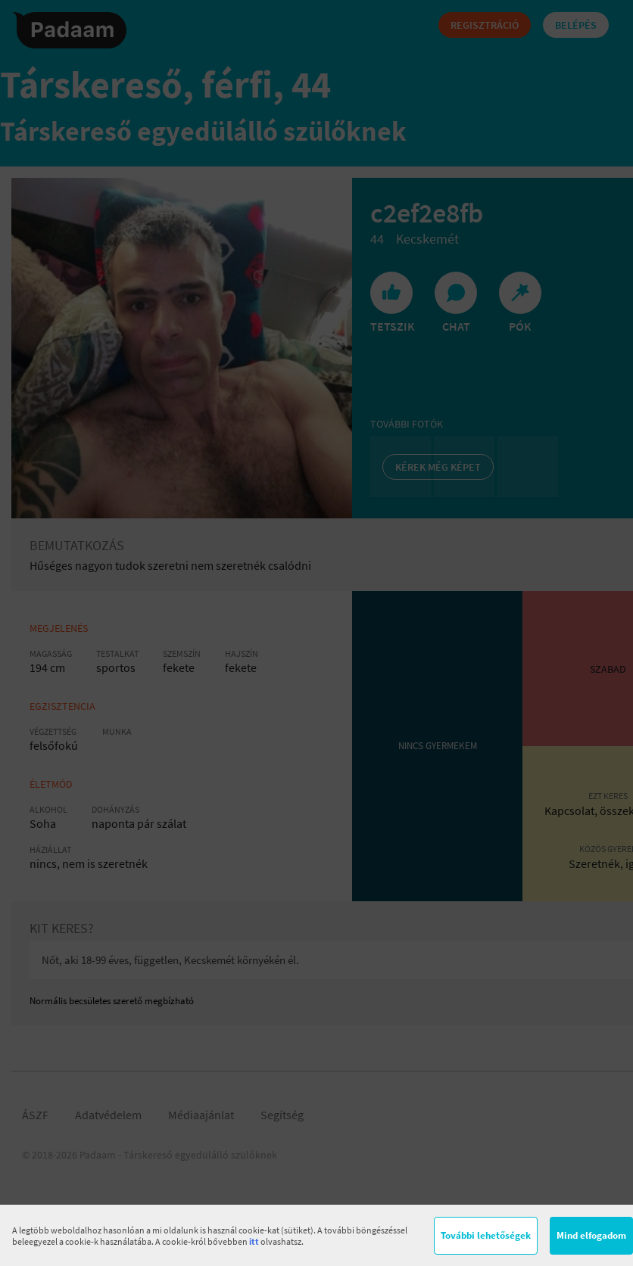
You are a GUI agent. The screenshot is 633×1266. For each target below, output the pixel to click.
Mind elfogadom (591, 1235)
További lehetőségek (486, 1235)
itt (254, 1241)
